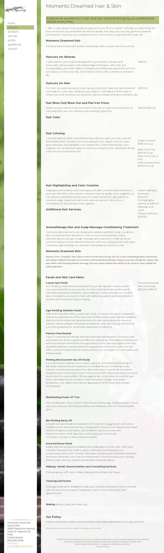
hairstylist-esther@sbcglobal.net (20, 546)
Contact (12, 48)
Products (13, 31)
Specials (12, 36)
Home (11, 23)
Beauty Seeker (123, 544)
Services (13, 27)
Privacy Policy (102, 546)
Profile (12, 40)
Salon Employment (102, 544)
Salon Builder (81, 544)
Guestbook (14, 44)
